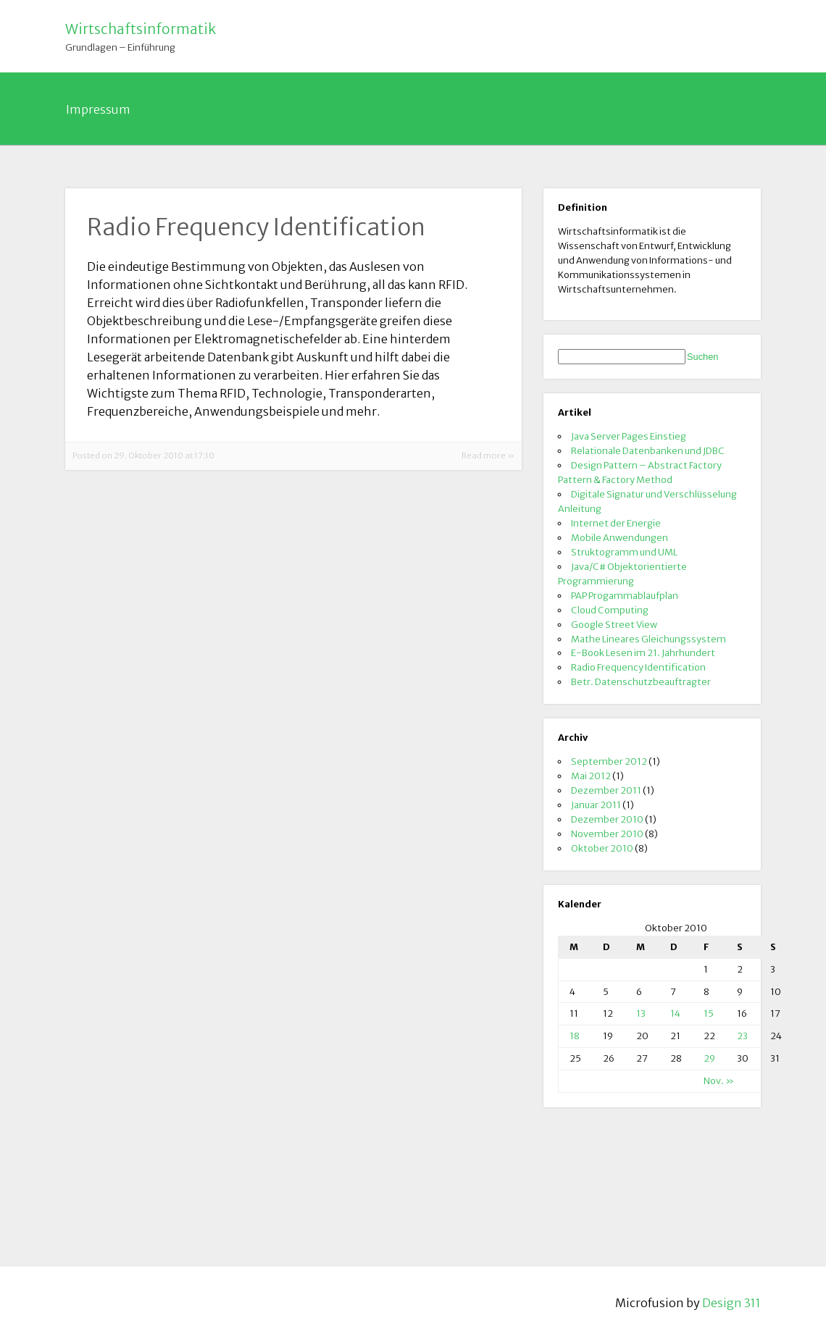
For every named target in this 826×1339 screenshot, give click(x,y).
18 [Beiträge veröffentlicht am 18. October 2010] (575, 1035)
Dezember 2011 (606, 790)
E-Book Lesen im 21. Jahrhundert (643, 652)
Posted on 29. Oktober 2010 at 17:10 (143, 455)
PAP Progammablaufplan (624, 595)
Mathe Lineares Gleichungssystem (648, 639)
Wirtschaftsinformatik (140, 29)
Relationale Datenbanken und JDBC (648, 450)
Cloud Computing (609, 610)
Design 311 (731, 1303)
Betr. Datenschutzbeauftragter (641, 681)
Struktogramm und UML (624, 552)
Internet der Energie (616, 523)
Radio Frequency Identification (638, 667)
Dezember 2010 (607, 819)
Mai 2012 (591, 775)
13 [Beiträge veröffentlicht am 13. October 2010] (641, 1013)
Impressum (98, 109)
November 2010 (607, 833)
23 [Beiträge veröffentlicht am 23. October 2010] (742, 1035)
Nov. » (719, 1080)
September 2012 (609, 761)
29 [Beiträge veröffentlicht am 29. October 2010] (709, 1058)
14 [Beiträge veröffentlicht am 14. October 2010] (675, 1013)
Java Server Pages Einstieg (628, 436)
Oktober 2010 (602, 848)
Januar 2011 (596, 804)
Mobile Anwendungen (619, 537)
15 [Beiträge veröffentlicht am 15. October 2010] (709, 1013)
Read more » (488, 455)
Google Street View (614, 624)
